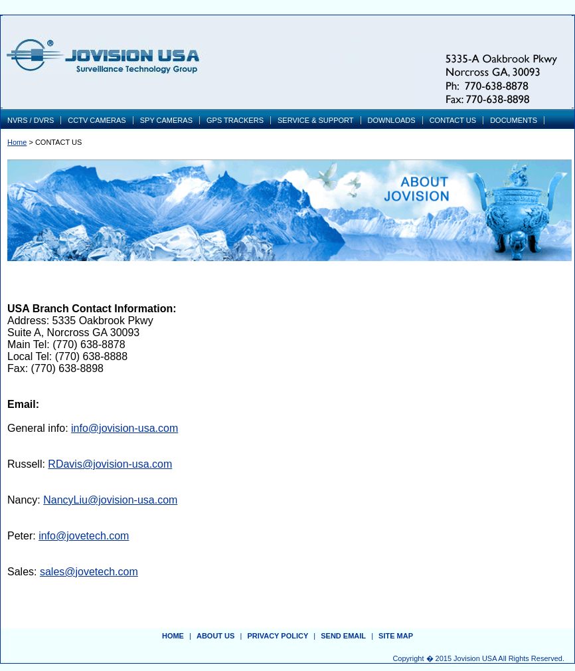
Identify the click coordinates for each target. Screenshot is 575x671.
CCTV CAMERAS (96, 120)
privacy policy (277, 636)
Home (17, 142)
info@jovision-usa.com (124, 428)
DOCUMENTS (513, 120)
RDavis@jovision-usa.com (110, 464)
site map (395, 636)
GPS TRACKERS (235, 120)
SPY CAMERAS (166, 120)
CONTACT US (453, 120)
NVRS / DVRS (30, 120)
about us (215, 636)
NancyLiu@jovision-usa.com (110, 500)
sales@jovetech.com (89, 571)
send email (343, 636)
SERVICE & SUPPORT (316, 120)
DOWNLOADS (392, 120)
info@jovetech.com (84, 535)
